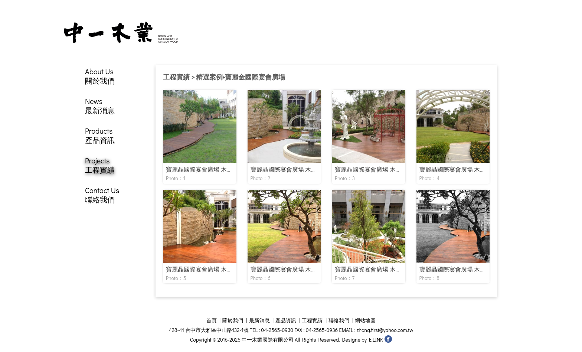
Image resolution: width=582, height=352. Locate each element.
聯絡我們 (338, 320)
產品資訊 (285, 320)
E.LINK (376, 339)
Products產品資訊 (100, 135)
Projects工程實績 (100, 165)
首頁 (211, 320)
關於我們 (232, 320)
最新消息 (259, 320)
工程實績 (312, 320)
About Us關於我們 (100, 76)
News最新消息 (100, 106)
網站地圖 (365, 320)
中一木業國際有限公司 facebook (388, 339)
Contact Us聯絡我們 (102, 195)
